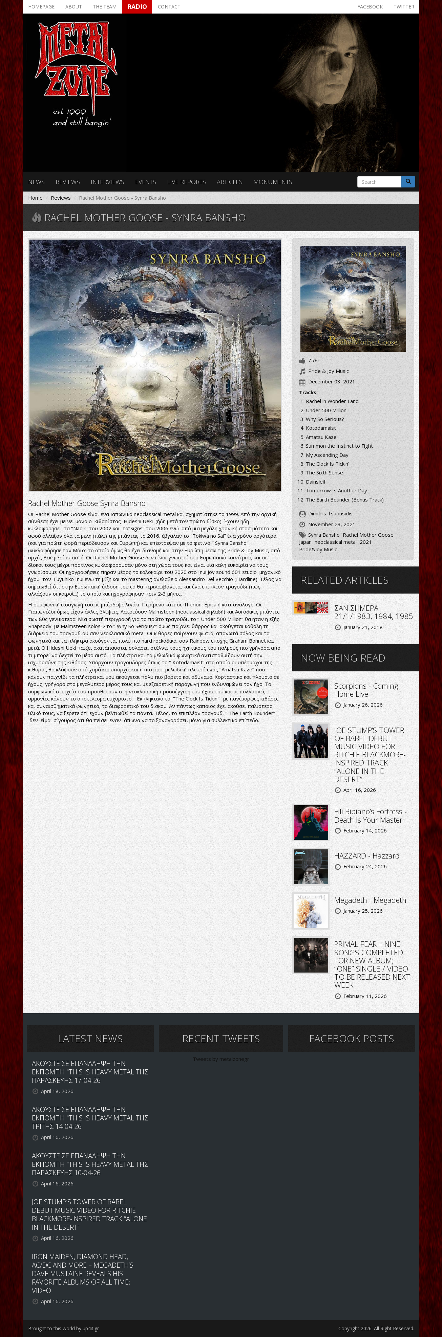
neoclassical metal (336, 541)
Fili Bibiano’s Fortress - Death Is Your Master (370, 815)
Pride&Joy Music (318, 549)
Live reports (186, 182)
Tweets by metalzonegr (221, 1058)
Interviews (107, 182)
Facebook (370, 6)
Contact (169, 6)
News (36, 182)
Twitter (404, 6)
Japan (305, 541)
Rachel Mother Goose (368, 534)
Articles (230, 182)
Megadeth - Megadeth (370, 900)
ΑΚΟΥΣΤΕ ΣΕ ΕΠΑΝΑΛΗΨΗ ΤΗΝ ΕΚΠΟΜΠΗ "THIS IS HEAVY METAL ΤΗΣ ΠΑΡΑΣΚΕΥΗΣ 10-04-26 (90, 1164)
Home (35, 197)
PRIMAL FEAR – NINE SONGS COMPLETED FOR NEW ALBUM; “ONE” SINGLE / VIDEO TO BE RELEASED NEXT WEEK (372, 964)
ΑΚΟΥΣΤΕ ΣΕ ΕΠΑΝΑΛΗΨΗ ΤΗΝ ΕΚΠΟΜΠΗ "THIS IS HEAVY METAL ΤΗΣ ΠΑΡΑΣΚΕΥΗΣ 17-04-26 (90, 1072)
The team (105, 6)
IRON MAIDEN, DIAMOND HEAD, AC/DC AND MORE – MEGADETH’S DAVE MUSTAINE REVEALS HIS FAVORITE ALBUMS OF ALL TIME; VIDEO (82, 1273)
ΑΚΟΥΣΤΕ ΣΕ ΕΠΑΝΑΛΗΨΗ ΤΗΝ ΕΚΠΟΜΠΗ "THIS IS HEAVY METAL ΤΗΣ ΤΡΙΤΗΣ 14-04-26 (90, 1118)
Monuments (272, 182)
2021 (366, 541)
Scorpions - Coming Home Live (366, 690)
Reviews (68, 182)
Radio (137, 6)
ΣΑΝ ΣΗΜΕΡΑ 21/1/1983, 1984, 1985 (373, 612)
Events (145, 182)
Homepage (41, 6)
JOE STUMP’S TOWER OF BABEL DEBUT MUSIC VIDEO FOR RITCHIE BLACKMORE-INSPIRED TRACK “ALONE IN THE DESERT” (370, 754)
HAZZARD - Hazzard (367, 855)
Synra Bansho (324, 534)
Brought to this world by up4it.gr (63, 1328)
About (73, 6)
